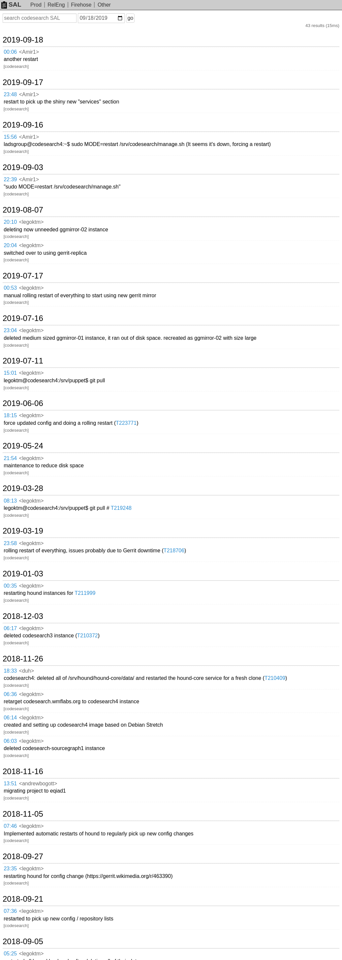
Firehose (81, 5)
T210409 (274, 678)
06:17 (10, 628)
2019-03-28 (23, 488)
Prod (36, 5)
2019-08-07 (23, 210)
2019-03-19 (23, 531)
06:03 (10, 741)
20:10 (10, 222)
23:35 (10, 868)
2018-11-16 (23, 771)
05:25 (10, 953)
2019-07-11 (23, 361)
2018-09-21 (23, 899)
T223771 (126, 423)
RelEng (56, 5)
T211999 (85, 593)
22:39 (10, 179)
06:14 (10, 717)
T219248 (121, 508)
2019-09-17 (23, 82)
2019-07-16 (23, 318)
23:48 (10, 94)
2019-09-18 (23, 40)
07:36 (10, 911)
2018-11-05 (23, 814)
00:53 (10, 288)
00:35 (10, 586)
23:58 (10, 543)
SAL (11, 4)
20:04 (10, 245)
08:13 (10, 501)
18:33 (10, 671)
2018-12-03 (23, 616)
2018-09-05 (23, 941)
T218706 (174, 550)
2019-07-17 (23, 275)
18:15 (10, 415)
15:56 (10, 137)
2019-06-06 (23, 403)
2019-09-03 (23, 167)
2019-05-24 (23, 446)
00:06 (10, 52)
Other (104, 5)
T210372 (87, 635)
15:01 (10, 373)
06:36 (10, 694)
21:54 (10, 458)
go (130, 18)
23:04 (10, 330)
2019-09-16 (23, 125)
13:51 (10, 783)
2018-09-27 (23, 856)
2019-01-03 (23, 573)
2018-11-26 (23, 658)
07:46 (10, 826)
